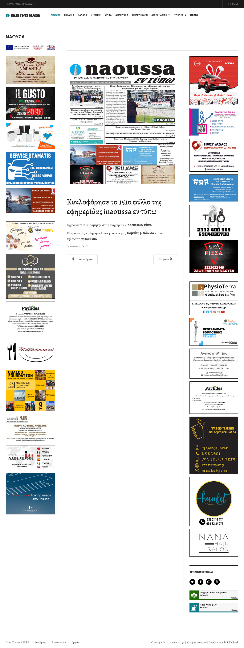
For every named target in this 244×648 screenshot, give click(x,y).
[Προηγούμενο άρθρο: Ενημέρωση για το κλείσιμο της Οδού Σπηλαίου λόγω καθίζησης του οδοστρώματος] (82, 259)
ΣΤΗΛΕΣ (178, 15)
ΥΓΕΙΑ (108, 15)
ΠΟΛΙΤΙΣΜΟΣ (140, 15)
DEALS (194, 15)
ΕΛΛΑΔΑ (82, 15)
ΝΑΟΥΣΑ (55, 15)
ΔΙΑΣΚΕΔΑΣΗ (159, 15)
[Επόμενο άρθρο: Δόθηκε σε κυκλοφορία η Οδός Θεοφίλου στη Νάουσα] (165, 259)
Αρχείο (75, 642)
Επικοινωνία (59, 642)
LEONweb (232, 642)
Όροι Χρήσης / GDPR (17, 642)
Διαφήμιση (40, 642)
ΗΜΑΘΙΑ (69, 15)
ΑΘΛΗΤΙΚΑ (121, 15)
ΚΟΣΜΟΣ (96, 15)
